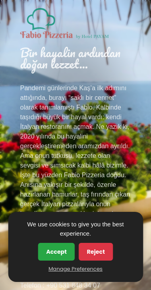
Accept (56, 252)
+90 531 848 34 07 (73, 285)
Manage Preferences (75, 269)
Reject (96, 252)
